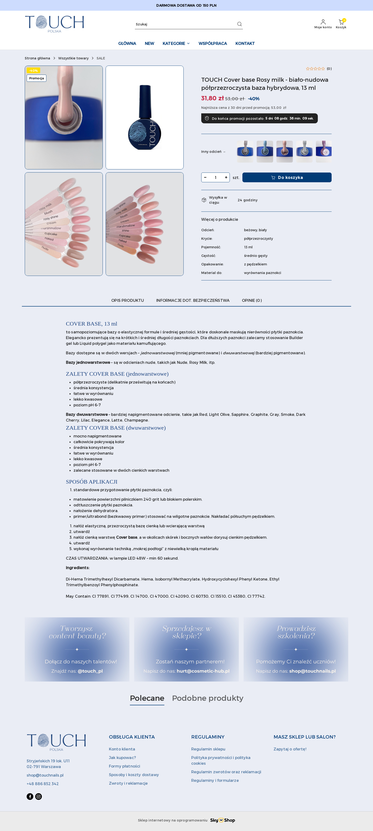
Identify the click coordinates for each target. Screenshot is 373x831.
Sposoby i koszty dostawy (134, 774)
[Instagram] (38, 796)
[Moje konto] (323, 24)
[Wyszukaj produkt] (189, 24)
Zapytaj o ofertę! (290, 749)
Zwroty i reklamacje (128, 783)
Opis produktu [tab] (127, 300)
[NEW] (149, 44)
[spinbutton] (215, 177)
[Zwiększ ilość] (226, 177)
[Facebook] (30, 796)
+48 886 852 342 (43, 783)
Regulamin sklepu (208, 749)
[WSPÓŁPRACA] (213, 44)
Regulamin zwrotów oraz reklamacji (226, 771)
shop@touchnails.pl (45, 775)
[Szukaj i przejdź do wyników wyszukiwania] (239, 24)
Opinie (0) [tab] (252, 300)
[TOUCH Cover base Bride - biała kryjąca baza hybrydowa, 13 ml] (304, 152)
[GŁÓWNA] (127, 44)
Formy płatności (124, 766)
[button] (64, 117)
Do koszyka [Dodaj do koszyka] (287, 177)
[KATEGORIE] (176, 44)
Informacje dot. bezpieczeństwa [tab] (193, 300)
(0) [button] (329, 68)
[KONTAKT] (245, 44)
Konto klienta (122, 749)
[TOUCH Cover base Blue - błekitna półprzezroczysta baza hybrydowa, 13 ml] (265, 152)
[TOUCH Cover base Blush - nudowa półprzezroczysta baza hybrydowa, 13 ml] (284, 152)
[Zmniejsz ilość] (205, 177)
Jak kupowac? (122, 757)
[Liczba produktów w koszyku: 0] (341, 24)
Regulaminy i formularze (215, 780)
